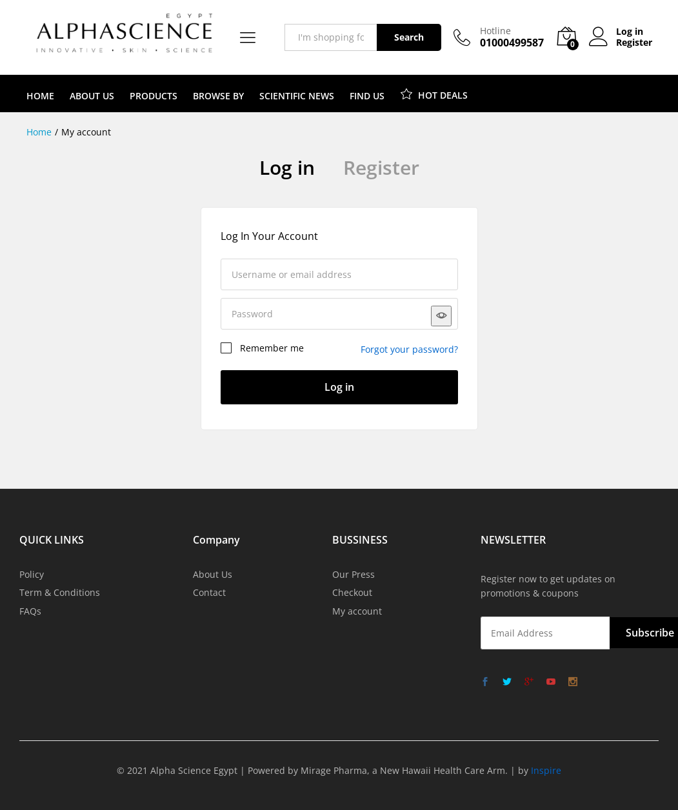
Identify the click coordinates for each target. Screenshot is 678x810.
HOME (40, 96)
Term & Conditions (59, 592)
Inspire (546, 770)
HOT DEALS (434, 93)
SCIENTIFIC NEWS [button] (296, 96)
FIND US (367, 96)
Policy (31, 574)
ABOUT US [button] (92, 96)
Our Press (353, 574)
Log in (287, 167)
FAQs (30, 611)
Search (409, 37)
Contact (209, 592)
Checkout (352, 592)
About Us (212, 574)
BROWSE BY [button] (218, 96)
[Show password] (441, 316)
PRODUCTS (153, 96)
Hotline (495, 31)
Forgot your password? (409, 349)
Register (634, 42)
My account (357, 611)
